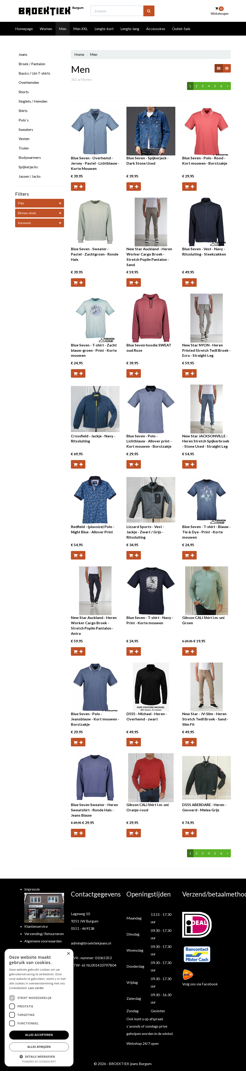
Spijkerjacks (28, 167)
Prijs (21, 203)
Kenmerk (24, 223)
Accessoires (155, 37)
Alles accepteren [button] (39, 1035)
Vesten (24, 138)
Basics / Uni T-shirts (34, 73)
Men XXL (80, 37)
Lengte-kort (104, 37)
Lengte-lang (129, 37)
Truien (24, 148)
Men (62, 37)
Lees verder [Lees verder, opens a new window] (36, 988)
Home (79, 54)
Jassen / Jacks (30, 176)
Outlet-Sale (181, 37)
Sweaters (26, 129)
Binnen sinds (27, 213)
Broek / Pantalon (32, 64)
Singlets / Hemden (33, 101)
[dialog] (39, 1007)
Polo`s (24, 120)
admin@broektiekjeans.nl (91, 943)
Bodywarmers (30, 157)
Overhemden (29, 82)
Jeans (23, 54)
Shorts (24, 92)
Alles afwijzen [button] (39, 1047)
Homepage (24, 37)
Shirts (23, 110)
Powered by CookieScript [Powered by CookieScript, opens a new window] (39, 1061)
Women (46, 37)
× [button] (68, 954)
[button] (39, 1056)
